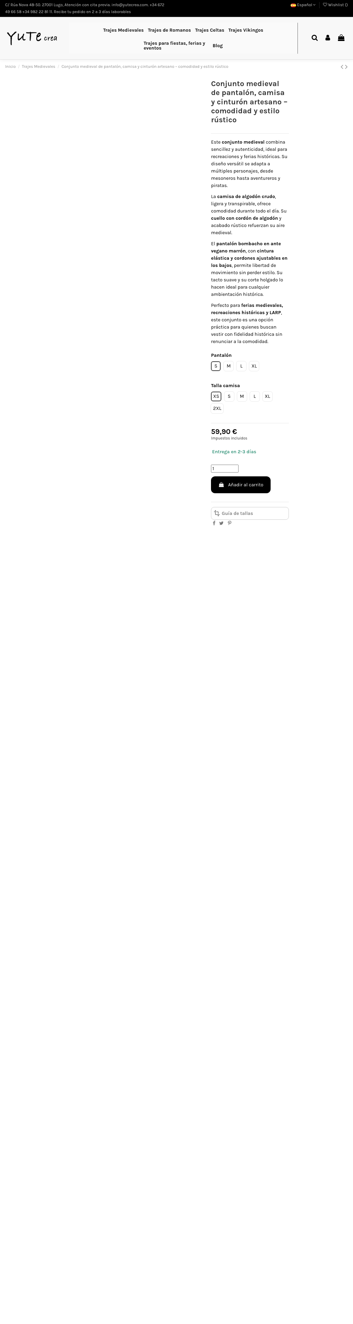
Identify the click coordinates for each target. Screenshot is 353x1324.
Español (303, 4)
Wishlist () (335, 4)
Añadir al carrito (240, 485)
